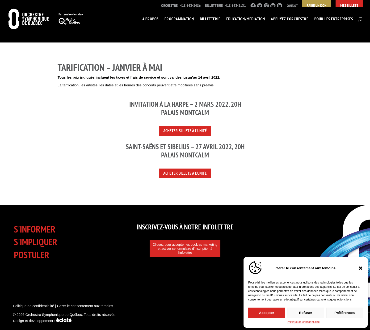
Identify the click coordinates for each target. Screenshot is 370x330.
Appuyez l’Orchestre (289, 19)
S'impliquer (35, 242)
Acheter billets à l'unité (185, 130)
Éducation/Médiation (245, 19)
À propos (150, 19)
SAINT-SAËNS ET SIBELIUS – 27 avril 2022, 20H (185, 146)
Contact (292, 6)
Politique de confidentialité (303, 322)
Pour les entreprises (333, 19)
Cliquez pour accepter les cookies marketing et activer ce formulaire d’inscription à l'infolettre (185, 248)
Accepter (266, 312)
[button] (360, 267)
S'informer (34, 229)
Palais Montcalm (185, 154)
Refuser (305, 312)
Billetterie (210, 19)
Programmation (179, 19)
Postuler (31, 255)
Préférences (344, 312)
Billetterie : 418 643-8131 (225, 6)
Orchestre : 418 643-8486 (181, 6)
